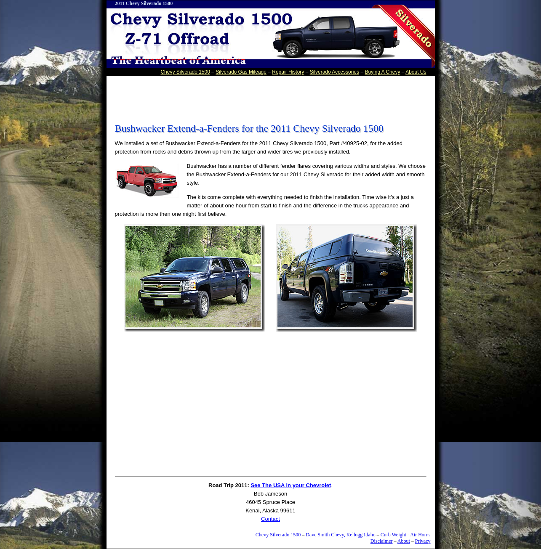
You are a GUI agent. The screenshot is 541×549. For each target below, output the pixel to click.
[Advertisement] (270, 96)
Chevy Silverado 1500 (185, 72)
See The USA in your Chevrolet (291, 485)
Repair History (288, 72)
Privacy (423, 541)
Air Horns (420, 535)
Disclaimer (381, 541)
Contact (270, 519)
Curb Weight (393, 535)
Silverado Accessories (334, 72)
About (403, 541)
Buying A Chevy (382, 72)
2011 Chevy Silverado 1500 (144, 3)
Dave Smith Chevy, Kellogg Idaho (341, 535)
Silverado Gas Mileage (241, 72)
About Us (415, 72)
